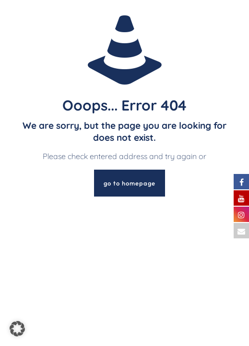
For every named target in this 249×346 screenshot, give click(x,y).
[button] (17, 328)
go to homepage (129, 183)
